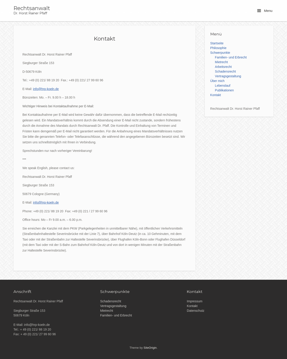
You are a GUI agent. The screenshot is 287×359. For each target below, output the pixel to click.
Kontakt (215, 95)
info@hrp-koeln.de (46, 89)
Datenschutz (195, 310)
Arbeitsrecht (223, 67)
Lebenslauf (222, 85)
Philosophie (218, 48)
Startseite (217, 43)
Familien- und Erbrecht (231, 57)
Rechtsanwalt (31, 8)
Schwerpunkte (220, 52)
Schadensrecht (225, 71)
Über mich (217, 81)
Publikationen (224, 90)
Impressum (194, 301)
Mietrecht (221, 62)
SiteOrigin (150, 347)
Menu (264, 11)
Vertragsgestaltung (228, 76)
